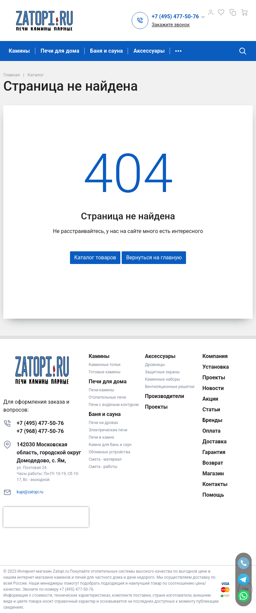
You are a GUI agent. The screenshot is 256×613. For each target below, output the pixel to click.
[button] (178, 17)
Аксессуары (149, 51)
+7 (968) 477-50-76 (40, 431)
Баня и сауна (106, 51)
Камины (19, 51)
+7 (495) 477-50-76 (40, 423)
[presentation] (46, 517)
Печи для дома (60, 51)
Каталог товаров (95, 257)
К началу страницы (128, 555)
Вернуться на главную (154, 257)
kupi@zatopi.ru (30, 492)
